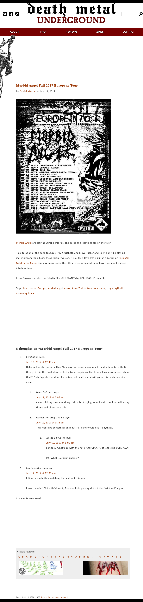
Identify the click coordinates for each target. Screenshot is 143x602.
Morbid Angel (24, 242)
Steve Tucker (79, 288)
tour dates (99, 288)
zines (100, 32)
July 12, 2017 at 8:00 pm (60, 442)
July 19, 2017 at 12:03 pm (41, 473)
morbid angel (55, 288)
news (67, 288)
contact (129, 32)
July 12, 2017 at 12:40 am (41, 362)
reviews (71, 32)
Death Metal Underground (54, 597)
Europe (42, 288)
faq (43, 32)
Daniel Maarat (28, 91)
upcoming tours (25, 293)
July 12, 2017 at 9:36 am (50, 422)
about (14, 32)
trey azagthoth (115, 288)
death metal (29, 288)
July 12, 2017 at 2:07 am (50, 397)
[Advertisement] (75, 60)
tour (89, 288)
